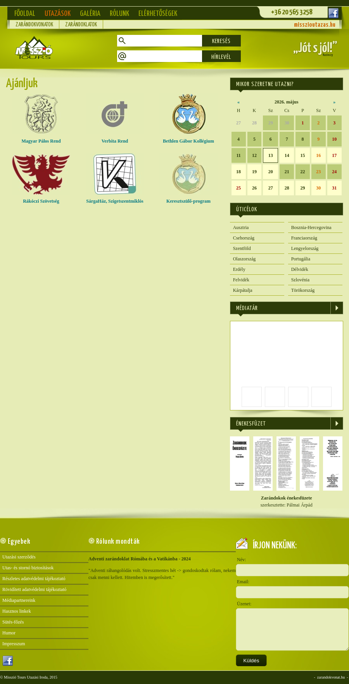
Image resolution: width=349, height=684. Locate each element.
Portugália (300, 259)
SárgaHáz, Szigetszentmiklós (115, 198)
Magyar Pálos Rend (41, 138)
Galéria (90, 13)
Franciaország (304, 238)
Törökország (303, 290)
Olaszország (244, 259)
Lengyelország (305, 248)
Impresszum (13, 643)
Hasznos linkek (16, 611)
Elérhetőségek (157, 13)
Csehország (243, 238)
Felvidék (241, 280)
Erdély (239, 269)
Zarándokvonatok (34, 25)
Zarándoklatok (81, 25)
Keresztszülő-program (188, 198)
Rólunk (119, 13)
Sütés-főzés (13, 622)
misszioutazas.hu (314, 25)
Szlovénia (300, 280)
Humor (9, 633)
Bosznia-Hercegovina (311, 227)
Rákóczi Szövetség (41, 198)
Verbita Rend (115, 138)
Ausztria (241, 227)
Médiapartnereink (18, 600)
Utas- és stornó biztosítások (28, 567)
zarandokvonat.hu (331, 677)
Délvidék (299, 269)
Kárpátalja (242, 290)
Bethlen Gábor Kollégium (188, 138)
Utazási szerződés (19, 557)
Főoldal (24, 13)
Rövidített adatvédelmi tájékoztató (34, 589)
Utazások (58, 13)
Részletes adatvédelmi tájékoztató (34, 578)
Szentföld (242, 248)
